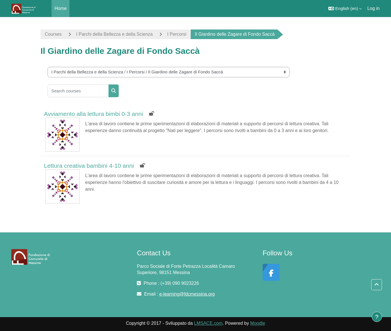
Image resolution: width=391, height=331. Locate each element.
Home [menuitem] (60, 8)
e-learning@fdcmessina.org (187, 294)
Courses (53, 34)
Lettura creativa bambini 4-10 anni (89, 165)
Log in (373, 8)
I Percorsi (176, 34)
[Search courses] (78, 90)
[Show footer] (377, 317)
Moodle (257, 323)
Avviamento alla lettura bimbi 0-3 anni (93, 114)
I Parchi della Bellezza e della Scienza (114, 34)
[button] (345, 8)
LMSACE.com (208, 323)
